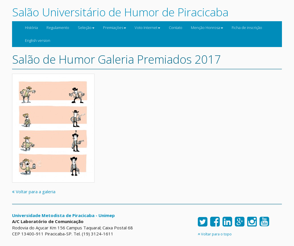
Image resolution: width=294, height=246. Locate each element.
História (31, 27)
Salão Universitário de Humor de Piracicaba (120, 11)
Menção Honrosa (207, 27)
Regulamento (58, 27)
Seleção (86, 27)
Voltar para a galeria (33, 191)
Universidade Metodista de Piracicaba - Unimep (63, 215)
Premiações (114, 27)
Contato (175, 27)
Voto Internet (147, 27)
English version (37, 40)
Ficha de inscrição (247, 27)
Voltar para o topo (215, 234)
